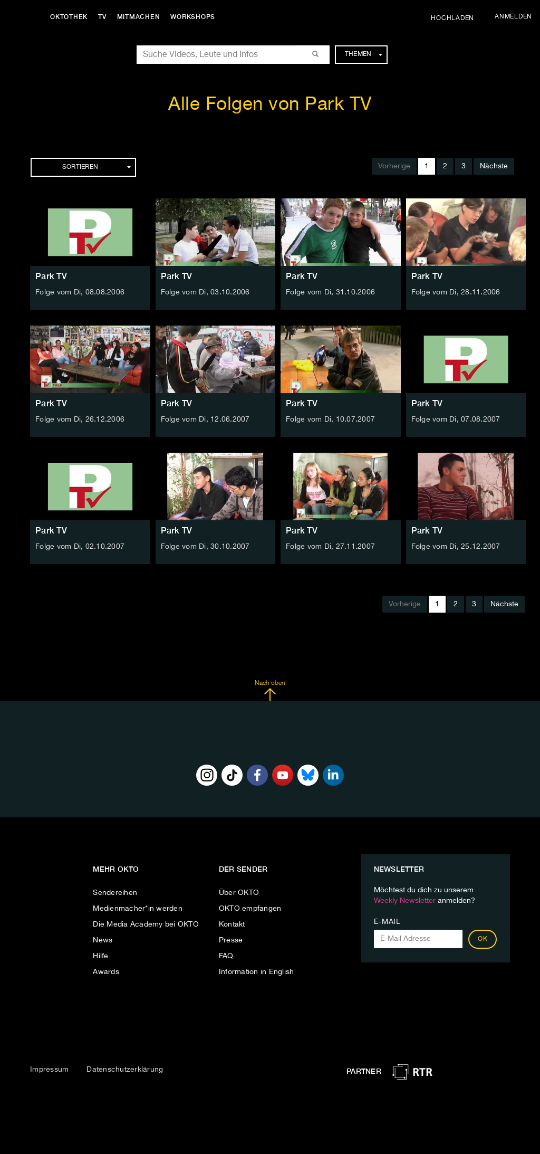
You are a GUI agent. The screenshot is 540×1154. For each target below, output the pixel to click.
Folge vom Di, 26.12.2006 (79, 419)
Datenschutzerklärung (124, 1069)
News (102, 940)
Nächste (494, 166)
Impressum (49, 1069)
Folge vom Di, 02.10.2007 (79, 546)
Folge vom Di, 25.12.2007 (455, 546)
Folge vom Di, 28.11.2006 (455, 292)
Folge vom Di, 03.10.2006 (205, 292)
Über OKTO (239, 893)
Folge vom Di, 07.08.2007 (455, 419)
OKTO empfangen (250, 908)
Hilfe (100, 956)
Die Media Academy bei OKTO (146, 924)
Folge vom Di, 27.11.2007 (330, 546)
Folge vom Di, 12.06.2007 (205, 419)
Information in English (256, 972)
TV (102, 17)
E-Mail (387, 922)
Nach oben (270, 690)
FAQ (226, 956)
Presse (231, 940)
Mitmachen (138, 17)
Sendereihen (115, 893)
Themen (363, 54)
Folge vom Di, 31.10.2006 (330, 292)
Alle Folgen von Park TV (270, 105)
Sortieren (96, 167)
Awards (106, 972)
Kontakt (232, 924)
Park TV (51, 276)
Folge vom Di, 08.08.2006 (79, 292)
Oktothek (69, 17)
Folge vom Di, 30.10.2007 (205, 546)
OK (482, 939)
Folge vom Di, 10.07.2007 (330, 419)
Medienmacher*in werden (137, 908)
